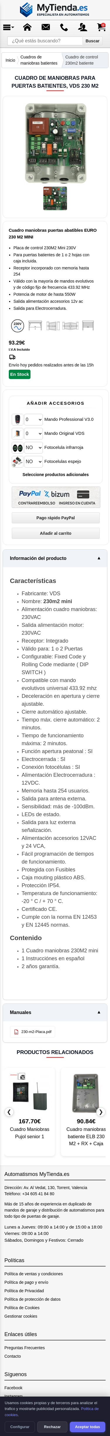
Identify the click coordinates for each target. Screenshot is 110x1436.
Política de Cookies (22, 1307)
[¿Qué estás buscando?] (44, 41)
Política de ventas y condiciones (33, 1273)
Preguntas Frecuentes (24, 1347)
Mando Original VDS (64, 433)
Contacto (12, 1356)
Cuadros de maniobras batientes (39, 60)
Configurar (19, 1427)
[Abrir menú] (8, 27)
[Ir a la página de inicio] (55, 10)
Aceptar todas (87, 1427)
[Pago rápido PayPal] (56, 517)
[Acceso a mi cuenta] (82, 27)
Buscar (92, 41)
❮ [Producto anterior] (9, 1112)
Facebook (13, 1387)
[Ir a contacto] (64, 27)
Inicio (10, 60)
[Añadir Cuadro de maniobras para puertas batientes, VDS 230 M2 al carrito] (56, 533)
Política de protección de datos (32, 1299)
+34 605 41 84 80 (38, 1193)
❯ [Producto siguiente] (101, 1112)
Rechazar (52, 1427)
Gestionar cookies (20, 1316)
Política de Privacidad (24, 1290)
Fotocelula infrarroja (63, 447)
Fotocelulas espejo (62, 461)
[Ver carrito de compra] (101, 27)
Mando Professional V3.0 (69, 419)
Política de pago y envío (26, 1282)
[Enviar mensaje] (45, 27)
